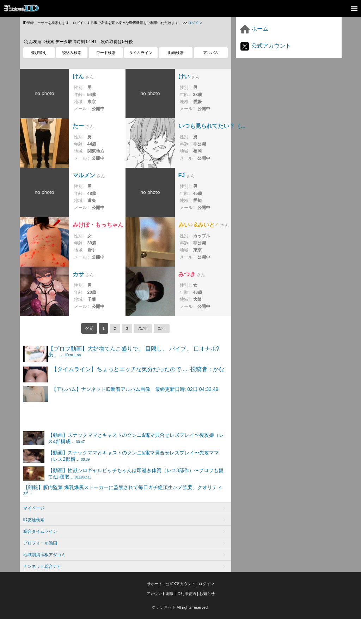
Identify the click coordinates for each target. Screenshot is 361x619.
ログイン (195, 23)
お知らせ (207, 593)
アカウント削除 (159, 593)
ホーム (253, 29)
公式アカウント (265, 46)
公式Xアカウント (180, 584)
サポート (155, 584)
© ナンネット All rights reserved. (180, 607)
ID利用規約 (186, 593)
